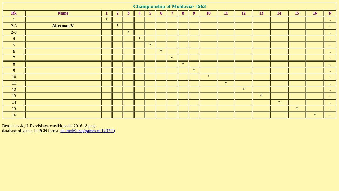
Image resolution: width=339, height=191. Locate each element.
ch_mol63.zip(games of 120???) (87, 130)
